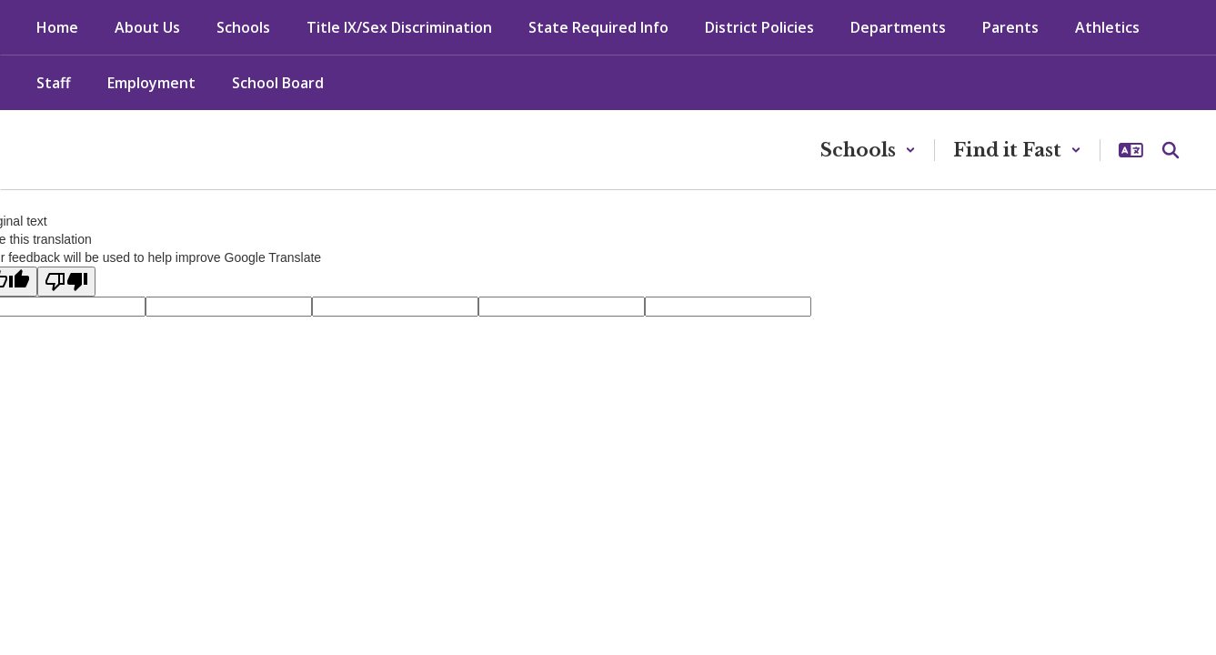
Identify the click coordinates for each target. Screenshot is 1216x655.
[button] (868, 150)
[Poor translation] (66, 282)
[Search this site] (1170, 150)
